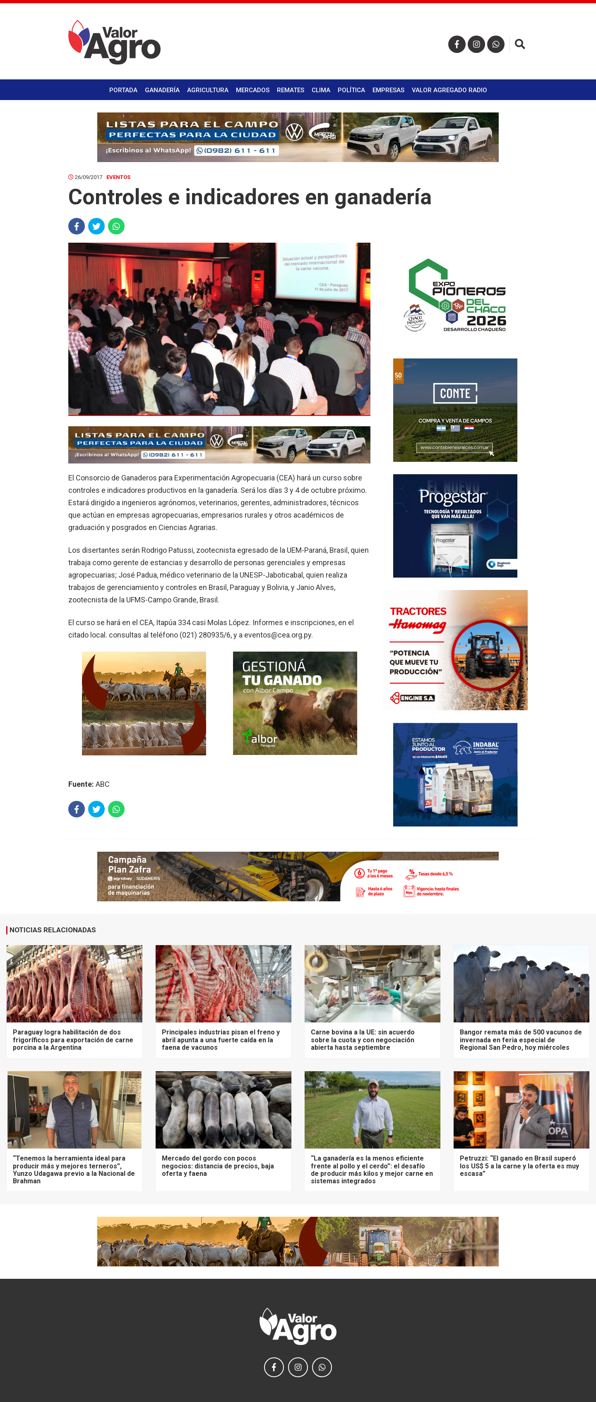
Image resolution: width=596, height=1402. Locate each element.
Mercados (252, 90)
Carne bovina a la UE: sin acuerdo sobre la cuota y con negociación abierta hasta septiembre (363, 1039)
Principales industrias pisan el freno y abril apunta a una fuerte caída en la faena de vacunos (221, 1039)
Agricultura (207, 90)
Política (351, 90)
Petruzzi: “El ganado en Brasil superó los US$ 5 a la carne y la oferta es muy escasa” (519, 1165)
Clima (321, 90)
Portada (123, 90)
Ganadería (162, 90)
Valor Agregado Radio (449, 90)
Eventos (118, 177)
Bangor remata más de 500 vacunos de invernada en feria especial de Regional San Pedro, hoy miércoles (521, 1039)
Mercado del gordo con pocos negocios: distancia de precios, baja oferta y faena (218, 1165)
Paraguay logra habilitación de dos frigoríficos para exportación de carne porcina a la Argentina (73, 1039)
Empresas (388, 90)
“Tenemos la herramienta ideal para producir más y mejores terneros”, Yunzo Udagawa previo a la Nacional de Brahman (74, 1169)
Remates (290, 90)
